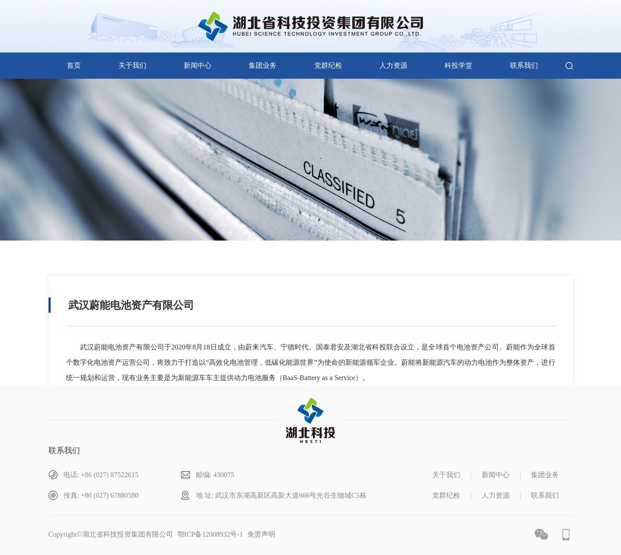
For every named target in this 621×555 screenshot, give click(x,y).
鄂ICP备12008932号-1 (210, 534)
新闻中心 (198, 65)
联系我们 (524, 65)
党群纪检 (328, 65)
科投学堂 (458, 65)
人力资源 (393, 65)
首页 (74, 65)
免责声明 (261, 534)
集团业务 (263, 65)
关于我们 (132, 65)
